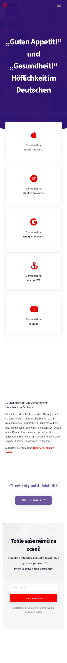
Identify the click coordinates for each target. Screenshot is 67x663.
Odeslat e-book (33, 598)
